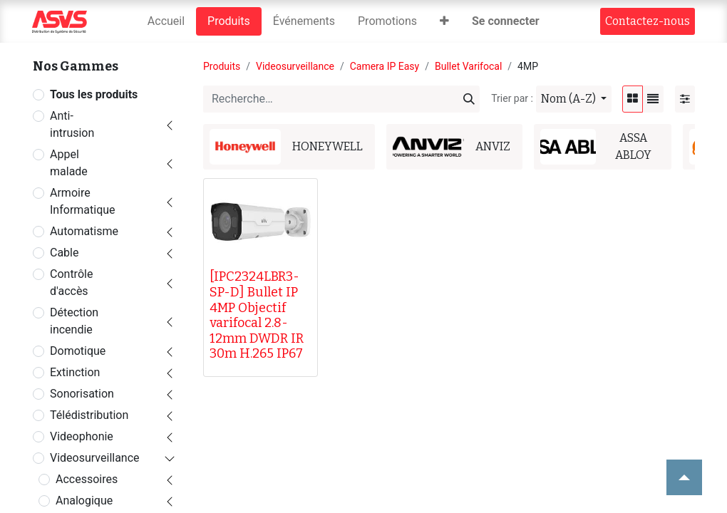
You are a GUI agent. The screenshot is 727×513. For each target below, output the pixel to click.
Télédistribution (89, 415)
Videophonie (81, 436)
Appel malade (69, 162)
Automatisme (84, 231)
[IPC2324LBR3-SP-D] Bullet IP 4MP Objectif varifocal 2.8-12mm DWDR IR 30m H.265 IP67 (257, 315)
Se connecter (506, 21)
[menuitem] (166, 21)
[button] (444, 21)
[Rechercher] (469, 99)
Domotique (77, 351)
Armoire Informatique (82, 201)
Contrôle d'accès (71, 282)
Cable (64, 252)
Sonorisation (82, 393)
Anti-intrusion (72, 124)
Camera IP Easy (385, 66)
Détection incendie (74, 321)
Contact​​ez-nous (647, 21)
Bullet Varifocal (468, 66)
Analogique (84, 500)
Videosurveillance (95, 458)
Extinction (75, 372)
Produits (221, 66)
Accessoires (87, 479)
